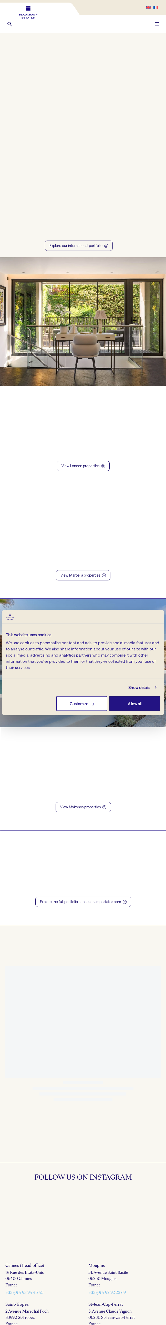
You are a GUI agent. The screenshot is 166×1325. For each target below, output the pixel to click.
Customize (82, 703)
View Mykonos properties (83, 807)
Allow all (134, 703)
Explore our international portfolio (78, 246)
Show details (139, 687)
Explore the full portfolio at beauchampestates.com (83, 902)
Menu (157, 23)
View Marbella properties (83, 575)
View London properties (83, 466)
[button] (10, 24)
